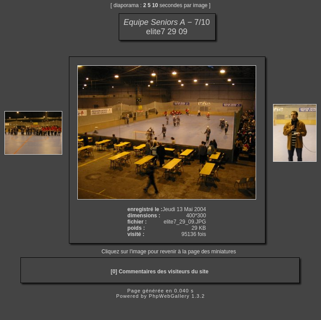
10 (155, 5)
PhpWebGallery (169, 296)
